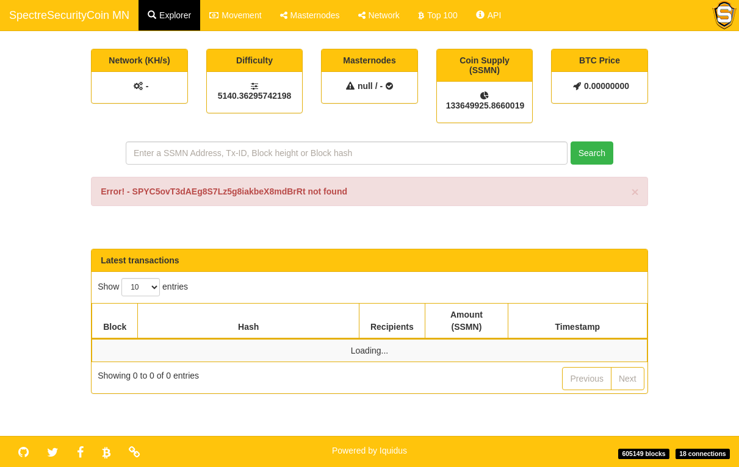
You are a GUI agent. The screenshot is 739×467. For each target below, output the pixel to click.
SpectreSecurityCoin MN (69, 15)
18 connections (702, 453)
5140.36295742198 (255, 96)
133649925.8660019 (485, 105)
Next (627, 378)
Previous (586, 378)
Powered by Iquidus (369, 450)
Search (592, 153)
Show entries (143, 287)
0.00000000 (606, 86)
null (365, 86)
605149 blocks (643, 453)
